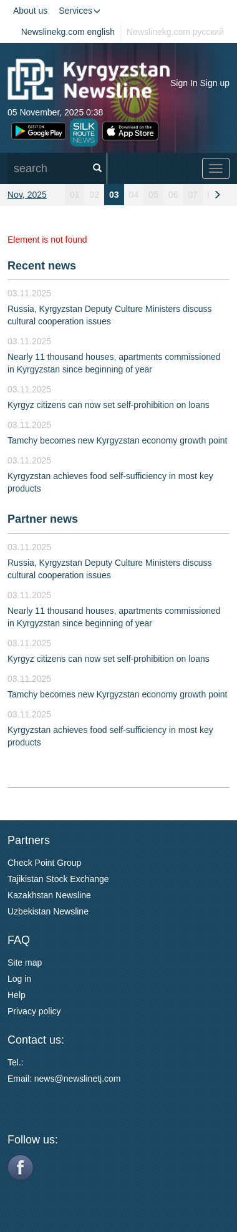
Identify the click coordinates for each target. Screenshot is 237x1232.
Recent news (41, 265)
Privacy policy (34, 1011)
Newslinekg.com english (68, 32)
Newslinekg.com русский (175, 32)
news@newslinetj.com (77, 1079)
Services (79, 11)
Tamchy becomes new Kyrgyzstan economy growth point (117, 440)
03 (114, 195)
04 (134, 195)
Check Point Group (44, 863)
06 (173, 195)
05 (153, 195)
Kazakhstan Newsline (49, 895)
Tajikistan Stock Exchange (58, 879)
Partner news (42, 519)
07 (193, 195)
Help (16, 995)
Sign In (184, 83)
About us (30, 11)
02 (94, 195)
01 (75, 195)
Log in (19, 979)
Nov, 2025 (27, 195)
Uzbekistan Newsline (48, 911)
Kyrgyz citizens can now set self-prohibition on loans (108, 405)
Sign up (215, 83)
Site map (24, 963)
